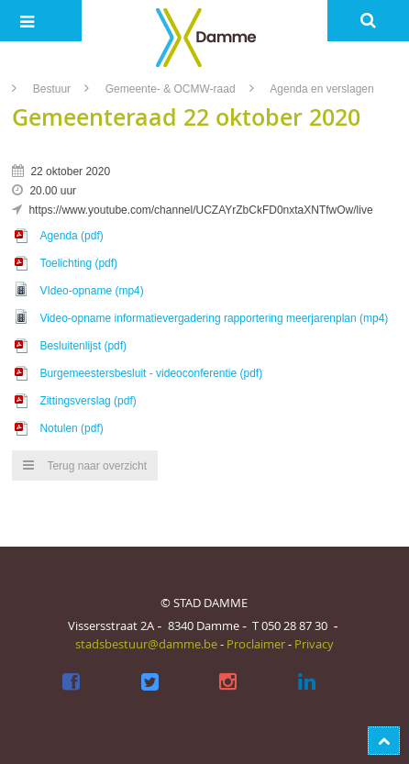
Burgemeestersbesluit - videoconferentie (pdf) (150, 373)
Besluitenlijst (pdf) (83, 345)
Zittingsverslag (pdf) (87, 400)
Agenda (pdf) (71, 235)
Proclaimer (256, 644)
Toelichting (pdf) (78, 263)
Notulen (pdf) (71, 428)
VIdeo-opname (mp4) (91, 290)
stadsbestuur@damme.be (146, 644)
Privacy (314, 644)
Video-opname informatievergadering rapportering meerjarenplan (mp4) (213, 318)
